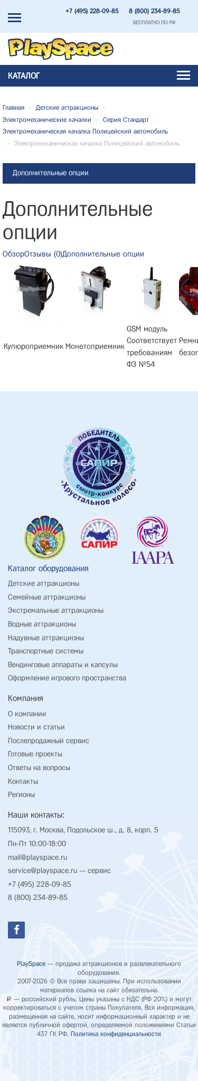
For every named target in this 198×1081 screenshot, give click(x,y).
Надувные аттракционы (46, 638)
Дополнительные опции (103, 254)
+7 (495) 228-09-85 (91, 11)
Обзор (13, 254)
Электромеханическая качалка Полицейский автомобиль (85, 131)
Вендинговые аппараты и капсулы (63, 665)
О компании (27, 714)
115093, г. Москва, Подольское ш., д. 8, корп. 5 (83, 831)
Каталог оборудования (48, 568)
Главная (13, 107)
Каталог (99, 75)
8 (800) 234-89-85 (154, 11)
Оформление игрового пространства (67, 678)
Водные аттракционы (42, 625)
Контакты (23, 782)
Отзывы (43, 254)
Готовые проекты (35, 754)
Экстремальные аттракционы (55, 611)
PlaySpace (31, 964)
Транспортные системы (45, 652)
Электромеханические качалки (47, 119)
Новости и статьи (36, 728)
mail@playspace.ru (37, 858)
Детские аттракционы (67, 107)
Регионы (21, 795)
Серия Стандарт (126, 119)
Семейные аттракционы (47, 598)
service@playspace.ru (42, 871)
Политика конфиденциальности (116, 1034)
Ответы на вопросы (39, 768)
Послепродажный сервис (48, 741)
